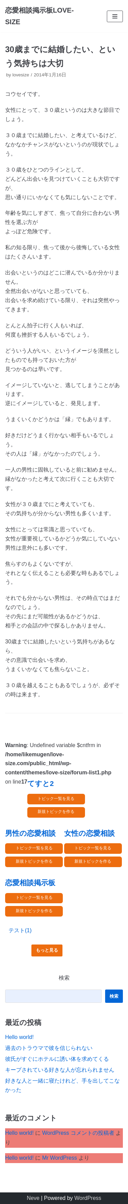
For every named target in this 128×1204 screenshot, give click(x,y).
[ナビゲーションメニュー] (115, 16)
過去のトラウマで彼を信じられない (49, 1048)
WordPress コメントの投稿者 (78, 1133)
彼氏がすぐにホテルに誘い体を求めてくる (57, 1059)
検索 (64, 978)
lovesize (20, 74)
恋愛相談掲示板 (30, 883)
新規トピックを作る (56, 811)
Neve (33, 1198)
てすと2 (40, 783)
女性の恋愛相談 (89, 833)
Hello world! (19, 1037)
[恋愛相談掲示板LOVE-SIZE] (42, 16)
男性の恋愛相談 (30, 833)
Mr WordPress (59, 1158)
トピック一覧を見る (56, 798)
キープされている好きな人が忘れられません (59, 1070)
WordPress (87, 1198)
